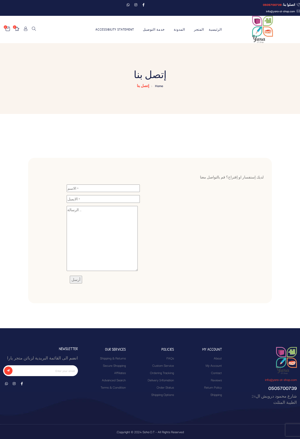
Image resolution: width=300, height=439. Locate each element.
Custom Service (163, 365)
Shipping (216, 394)
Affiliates (120, 372)
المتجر (199, 29)
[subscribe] (8, 371)
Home (159, 85)
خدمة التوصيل (154, 29)
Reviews (216, 379)
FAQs (170, 357)
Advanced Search (114, 379)
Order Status (165, 387)
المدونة (179, 29)
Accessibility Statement (114, 29)
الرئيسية (215, 29)
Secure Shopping (114, 365)
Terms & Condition (113, 387)
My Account (214, 365)
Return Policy (213, 387)
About (218, 357)
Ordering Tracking (162, 372)
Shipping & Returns (113, 357)
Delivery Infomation (161, 379)
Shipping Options (162, 394)
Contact (216, 372)
